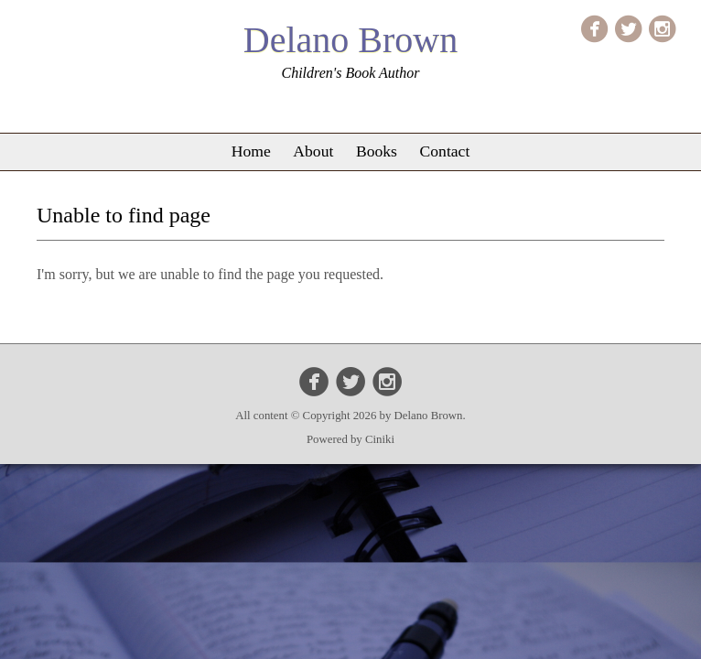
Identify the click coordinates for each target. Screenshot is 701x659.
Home (251, 151)
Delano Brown (350, 39)
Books (376, 151)
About (313, 151)
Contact (445, 151)
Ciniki (379, 439)
